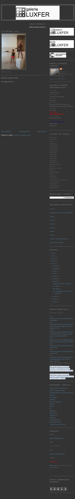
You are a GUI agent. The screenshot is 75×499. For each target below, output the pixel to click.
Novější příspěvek (6, 131)
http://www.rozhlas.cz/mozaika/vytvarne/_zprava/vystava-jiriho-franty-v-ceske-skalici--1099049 (62, 376)
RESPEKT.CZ (54, 415)
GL (63, 68)
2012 (53, 258)
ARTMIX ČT (53, 411)
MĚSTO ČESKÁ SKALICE (57, 390)
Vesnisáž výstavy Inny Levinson (62, 283)
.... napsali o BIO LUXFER (55, 242)
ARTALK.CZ (53, 413)
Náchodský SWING (55, 422)
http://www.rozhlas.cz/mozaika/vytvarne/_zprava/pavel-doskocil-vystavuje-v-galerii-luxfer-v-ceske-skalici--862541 (62, 334)
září (54, 273)
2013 (53, 256)
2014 (53, 253)
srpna (55, 276)
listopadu (56, 268)
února (55, 301)
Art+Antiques (53, 397)
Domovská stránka (24, 131)
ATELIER (52, 395)
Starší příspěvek (41, 131)
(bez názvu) (51, 209)
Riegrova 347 (53, 465)
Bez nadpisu (56, 286)
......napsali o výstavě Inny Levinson (58, 238)
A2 (50, 408)
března (55, 299)
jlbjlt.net (52, 406)
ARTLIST (52, 404)
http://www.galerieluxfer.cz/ (57, 454)
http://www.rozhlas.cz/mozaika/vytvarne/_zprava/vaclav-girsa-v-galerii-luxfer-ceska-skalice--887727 (62, 326)
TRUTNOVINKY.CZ (55, 420)
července (56, 278)
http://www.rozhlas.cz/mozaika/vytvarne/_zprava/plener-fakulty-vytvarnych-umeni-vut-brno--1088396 (61, 368)
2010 (53, 263)
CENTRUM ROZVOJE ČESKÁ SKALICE (61, 392)
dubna (55, 296)
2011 (53, 261)
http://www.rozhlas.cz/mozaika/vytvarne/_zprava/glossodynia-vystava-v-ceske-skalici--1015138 (62, 359)
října (54, 271)
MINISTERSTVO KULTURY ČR (59, 388)
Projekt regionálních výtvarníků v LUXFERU (60, 212)
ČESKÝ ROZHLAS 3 (56, 401)
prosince (55, 265)
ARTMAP (52, 399)
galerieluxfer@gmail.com (57, 438)
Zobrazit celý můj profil (57, 78)
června (55, 281)
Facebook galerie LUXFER (57, 424)
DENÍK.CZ (53, 417)
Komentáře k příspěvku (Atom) (22, 135)
